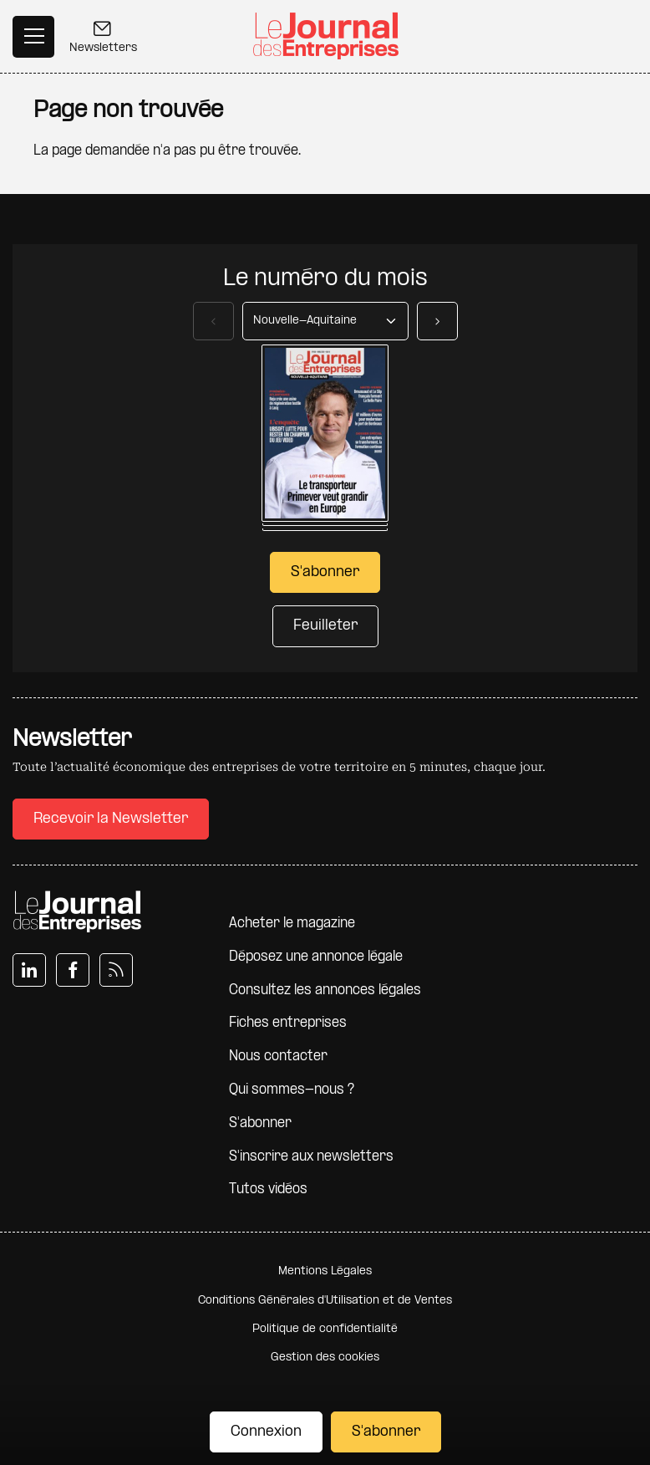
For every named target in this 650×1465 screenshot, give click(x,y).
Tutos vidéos (268, 1189)
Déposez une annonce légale (316, 957)
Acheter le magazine (292, 923)
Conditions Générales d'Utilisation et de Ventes (325, 1300)
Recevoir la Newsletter (110, 819)
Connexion (266, 1432)
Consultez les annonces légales (325, 990)
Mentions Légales (325, 1271)
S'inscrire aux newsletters (311, 1157)
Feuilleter (325, 626)
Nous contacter (278, 1056)
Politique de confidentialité (325, 1329)
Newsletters (103, 38)
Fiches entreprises (288, 1023)
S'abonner (386, 1432)
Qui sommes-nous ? (291, 1090)
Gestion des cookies (325, 1357)
